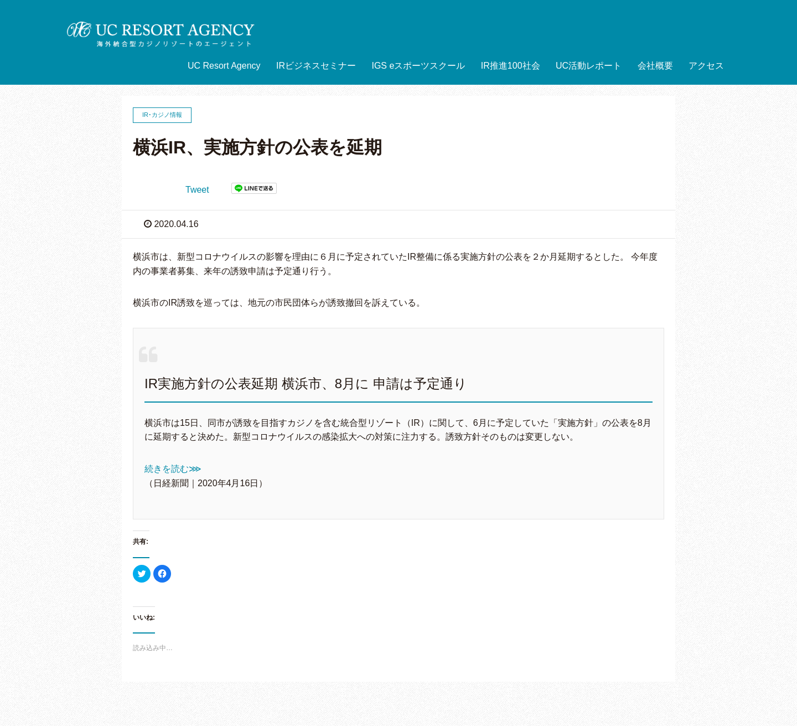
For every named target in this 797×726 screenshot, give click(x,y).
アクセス (706, 65)
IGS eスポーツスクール (418, 65)
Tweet (197, 189)
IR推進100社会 (510, 65)
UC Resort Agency (224, 65)
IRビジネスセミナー (316, 65)
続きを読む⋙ (172, 468)
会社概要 (655, 65)
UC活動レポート (589, 65)
